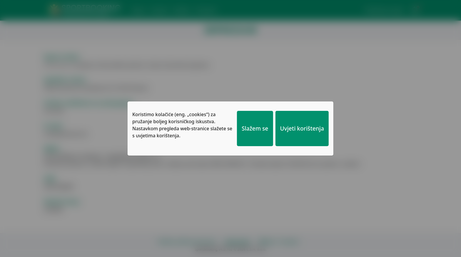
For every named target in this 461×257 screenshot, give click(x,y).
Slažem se (255, 128)
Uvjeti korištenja (302, 128)
